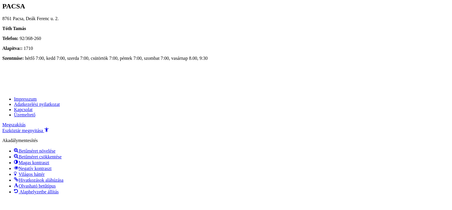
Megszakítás (14, 124)
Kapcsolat (23, 109)
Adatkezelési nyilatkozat (37, 104)
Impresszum (25, 99)
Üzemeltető (24, 114)
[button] (25, 130)
